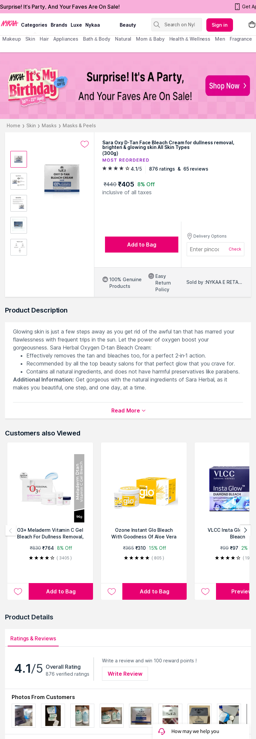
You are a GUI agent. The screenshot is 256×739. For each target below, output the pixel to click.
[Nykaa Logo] (9, 23)
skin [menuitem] (30, 39)
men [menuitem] (220, 39)
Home (13, 125)
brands (59, 25)
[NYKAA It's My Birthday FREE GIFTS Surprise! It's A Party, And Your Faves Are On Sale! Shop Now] (128, 85)
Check (235, 249)
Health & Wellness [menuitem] (190, 39)
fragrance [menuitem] (241, 39)
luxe (76, 25)
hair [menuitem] (44, 39)
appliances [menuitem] (65, 39)
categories (34, 25)
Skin (31, 125)
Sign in (220, 25)
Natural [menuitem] (123, 39)
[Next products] (245, 530)
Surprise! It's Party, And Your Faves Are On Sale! (60, 6)
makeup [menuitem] (11, 39)
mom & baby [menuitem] (150, 39)
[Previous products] (10, 530)
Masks (49, 125)
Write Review (125, 673)
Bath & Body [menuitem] (96, 39)
